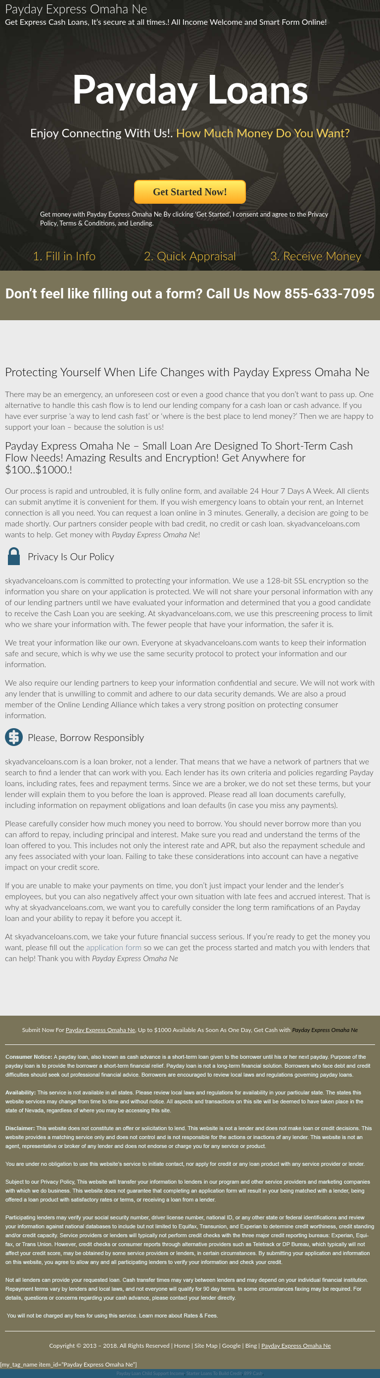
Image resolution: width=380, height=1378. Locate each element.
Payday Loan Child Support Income (150, 1373)
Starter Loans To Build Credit (214, 1373)
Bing (251, 1345)
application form (114, 947)
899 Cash (253, 1373)
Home (182, 1345)
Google (231, 1345)
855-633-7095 (330, 294)
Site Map (206, 1345)
